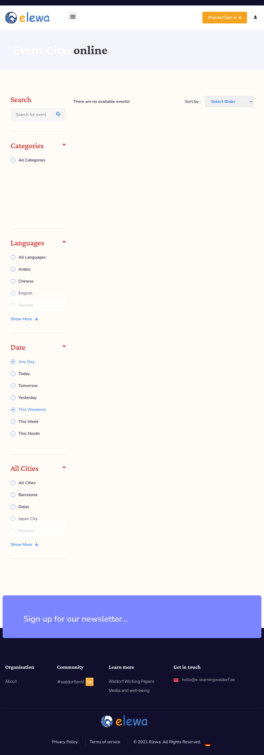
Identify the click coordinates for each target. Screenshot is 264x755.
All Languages (32, 257)
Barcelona (28, 495)
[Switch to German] (208, 744)
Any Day (27, 362)
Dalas (24, 507)
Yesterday (28, 398)
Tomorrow (28, 386)
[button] (72, 16)
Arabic (25, 269)
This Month (29, 433)
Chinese (26, 281)
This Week (29, 422)
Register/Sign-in (224, 17)
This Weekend (32, 410)
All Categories (32, 160)
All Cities (27, 483)
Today (24, 374)
